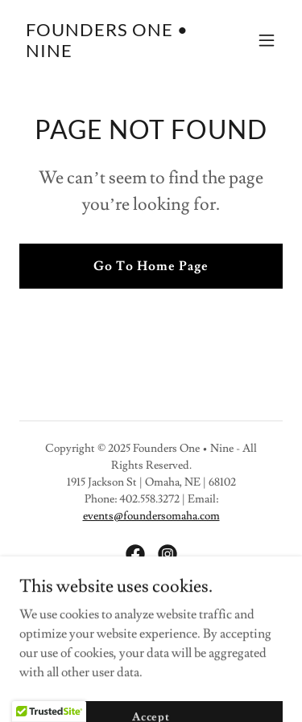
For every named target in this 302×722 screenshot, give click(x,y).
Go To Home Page (151, 266)
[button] (266, 40)
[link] (111, 53)
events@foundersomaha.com (151, 516)
